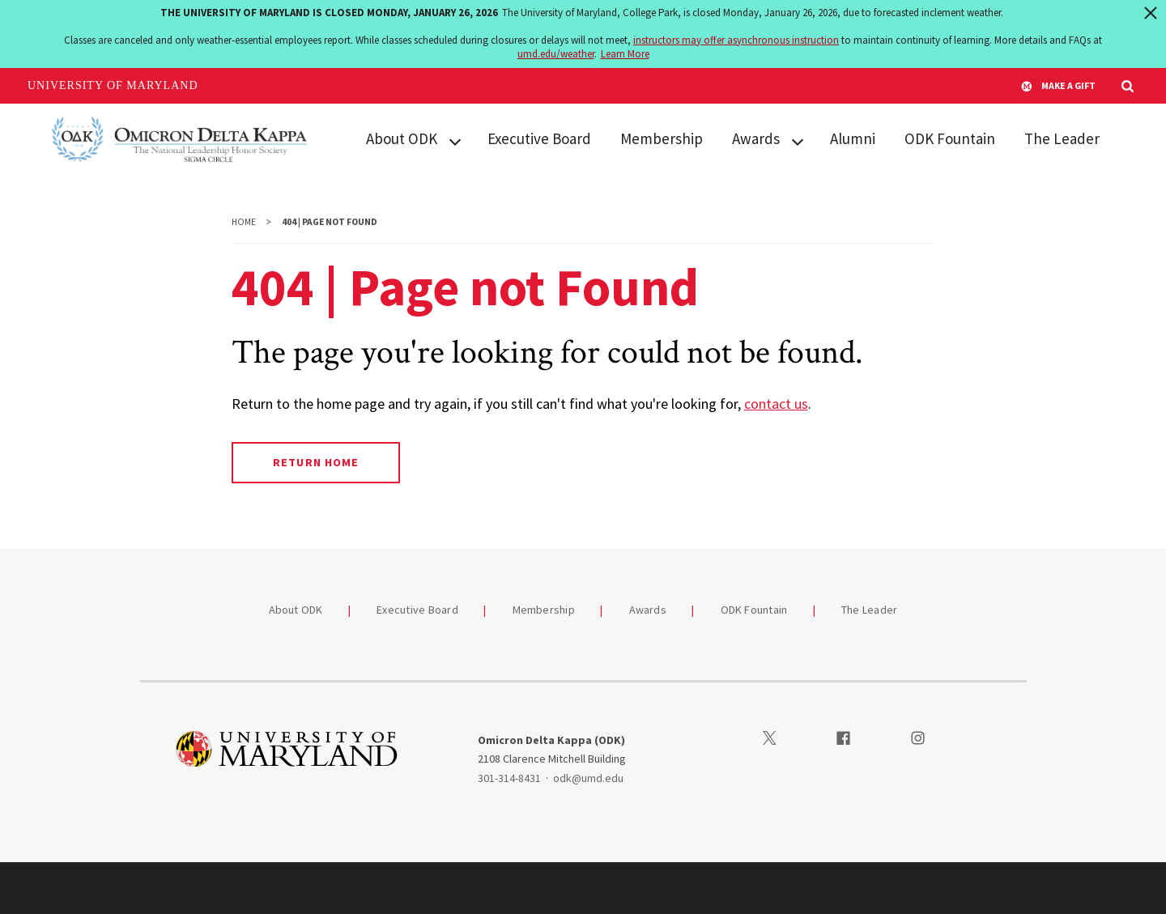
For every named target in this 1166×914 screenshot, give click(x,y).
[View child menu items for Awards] (797, 140)
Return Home (315, 462)
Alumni (852, 138)
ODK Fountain (949, 138)
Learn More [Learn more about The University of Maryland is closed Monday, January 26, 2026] (625, 54)
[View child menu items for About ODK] (455, 140)
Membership (661, 138)
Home (244, 221)
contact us (776, 403)
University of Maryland (113, 85)
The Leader (1062, 138)
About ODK (401, 138)
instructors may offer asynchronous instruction (736, 40)
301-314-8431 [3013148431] (509, 778)
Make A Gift (1058, 85)
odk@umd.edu (588, 778)
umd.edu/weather (555, 54)
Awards (756, 138)
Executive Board (539, 138)
